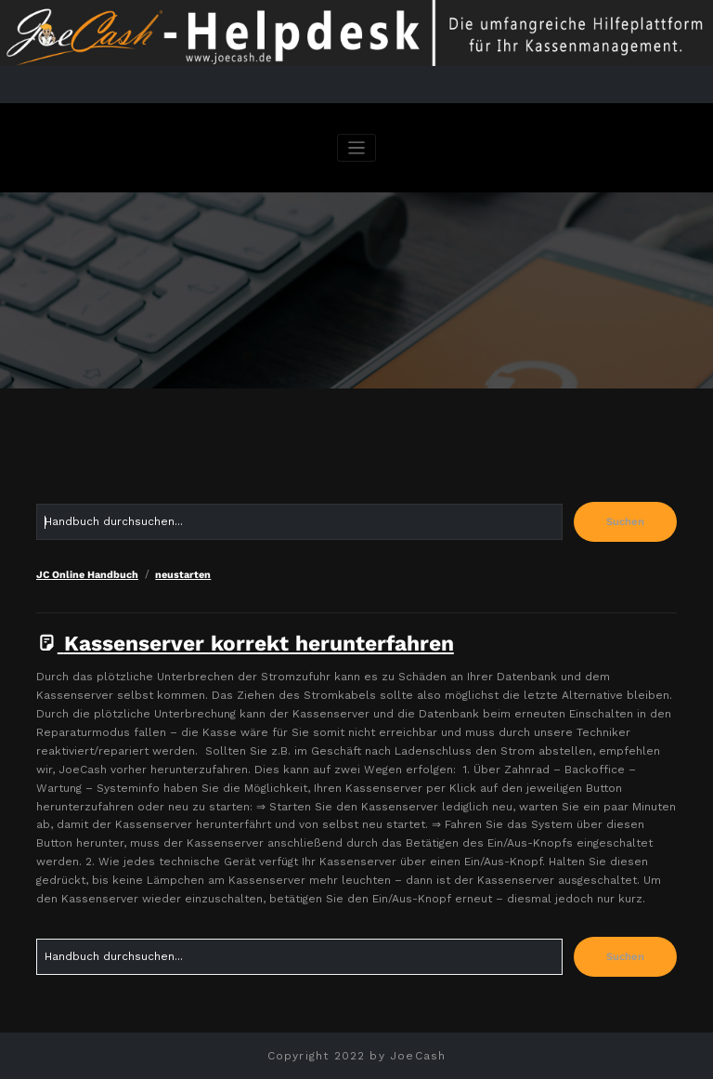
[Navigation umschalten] (357, 148)
